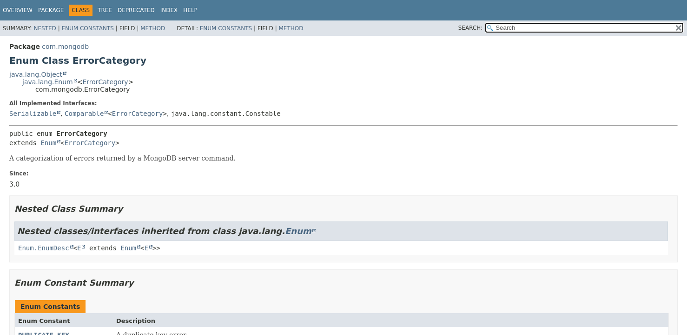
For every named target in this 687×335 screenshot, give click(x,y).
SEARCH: (470, 28)
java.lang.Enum (47, 82)
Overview (18, 10)
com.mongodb (65, 46)
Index (169, 10)
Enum (48, 143)
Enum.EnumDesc (43, 248)
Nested (44, 28)
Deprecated (136, 10)
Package (51, 10)
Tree (105, 10)
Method (152, 28)
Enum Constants (87, 28)
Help (190, 10)
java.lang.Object (35, 74)
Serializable (32, 113)
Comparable (84, 113)
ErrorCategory (105, 82)
